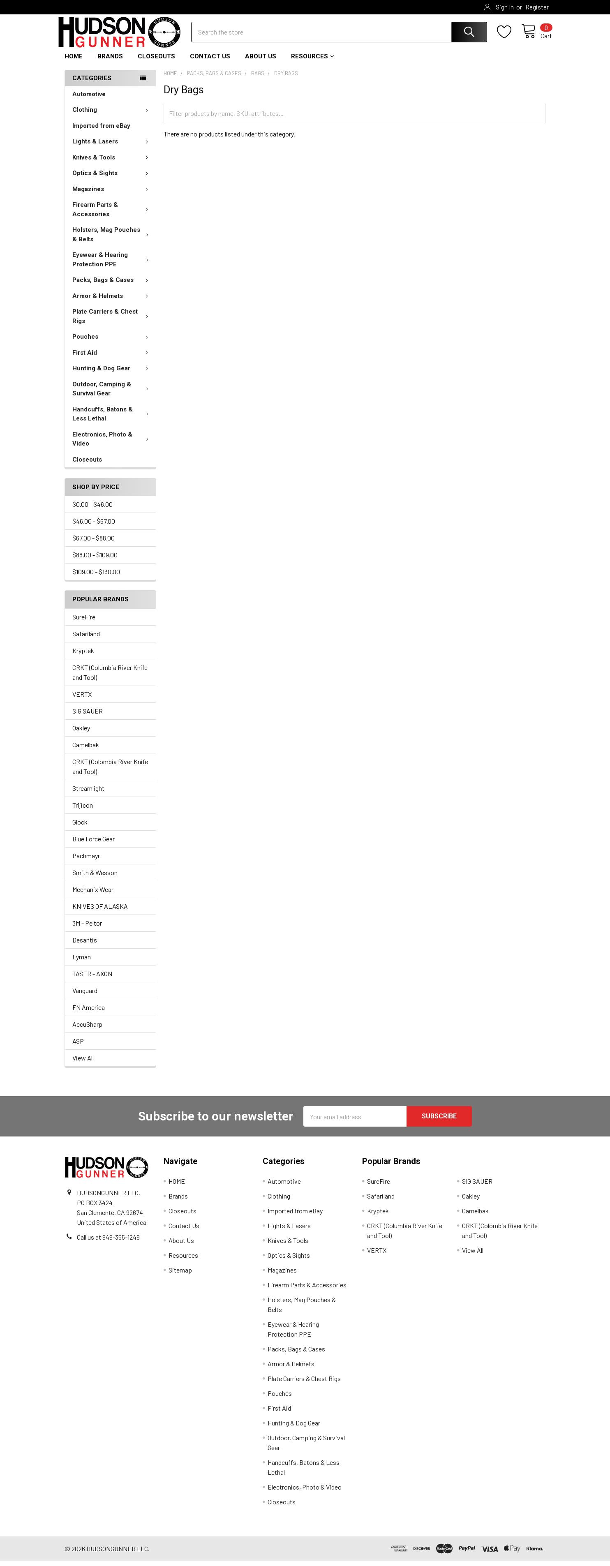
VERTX (82, 699)
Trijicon (82, 810)
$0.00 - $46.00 (92, 509)
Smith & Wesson (95, 878)
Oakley (81, 733)
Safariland (86, 639)
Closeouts (156, 61)
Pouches (111, 342)
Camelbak (85, 750)
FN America (88, 1012)
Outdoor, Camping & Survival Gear (112, 394)
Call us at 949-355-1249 (108, 1242)
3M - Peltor (87, 928)
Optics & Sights (111, 178)
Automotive (89, 99)
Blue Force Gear (93, 844)
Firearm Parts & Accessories (112, 214)
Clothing (111, 115)
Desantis (84, 945)
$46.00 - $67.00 (93, 526)
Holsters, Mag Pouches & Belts (112, 239)
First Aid (111, 358)
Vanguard (84, 996)
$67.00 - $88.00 (93, 543)
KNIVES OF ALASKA (100, 911)
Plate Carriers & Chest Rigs (112, 321)
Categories (91, 83)
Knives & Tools (111, 162)
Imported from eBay (101, 131)
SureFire (83, 622)
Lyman (81, 962)
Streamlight (88, 793)
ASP (78, 1046)
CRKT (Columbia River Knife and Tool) (110, 677)
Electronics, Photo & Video (112, 444)
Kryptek (83, 656)
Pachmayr (86, 861)
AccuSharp (87, 1029)
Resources (312, 61)
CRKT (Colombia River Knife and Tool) (110, 772)
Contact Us (210, 61)
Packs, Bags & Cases (111, 285)
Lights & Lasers (111, 146)
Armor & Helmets (111, 301)
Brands (110, 61)
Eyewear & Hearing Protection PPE (112, 264)
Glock (80, 827)
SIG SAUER (87, 716)
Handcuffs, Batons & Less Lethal (112, 419)
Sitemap (180, 1275)
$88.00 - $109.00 (95, 560)
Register (537, 7)
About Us (260, 61)
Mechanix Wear (92, 894)
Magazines (111, 194)
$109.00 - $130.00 (96, 577)
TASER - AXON (92, 979)
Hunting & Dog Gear (111, 373)
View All (83, 1063)
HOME (74, 61)
